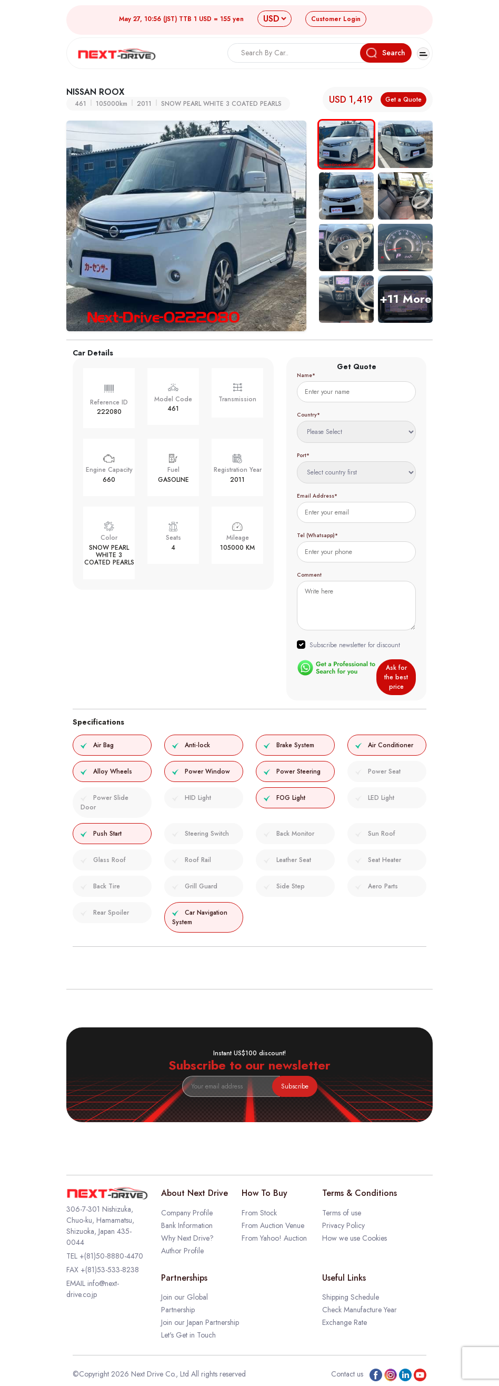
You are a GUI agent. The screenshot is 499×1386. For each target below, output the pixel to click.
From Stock (259, 1212)
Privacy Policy (343, 1225)
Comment (309, 575)
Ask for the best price (396, 677)
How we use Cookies (354, 1238)
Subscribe (294, 1086)
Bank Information (187, 1225)
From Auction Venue (273, 1225)
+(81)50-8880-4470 (111, 1256)
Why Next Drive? (187, 1238)
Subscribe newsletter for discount (355, 645)
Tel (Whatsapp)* (317, 535)
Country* (308, 415)
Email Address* (317, 496)
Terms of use (341, 1212)
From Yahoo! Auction (274, 1238)
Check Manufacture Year (359, 1309)
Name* (306, 375)
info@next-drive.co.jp (92, 1289)
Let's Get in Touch (188, 1335)
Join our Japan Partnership (200, 1322)
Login (336, 19)
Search (385, 52)
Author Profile (182, 1250)
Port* (303, 455)
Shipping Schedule (350, 1297)
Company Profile (187, 1212)
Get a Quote (403, 99)
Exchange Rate (344, 1322)
